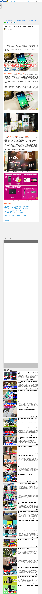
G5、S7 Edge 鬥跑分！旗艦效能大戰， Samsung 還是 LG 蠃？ (16, 213)
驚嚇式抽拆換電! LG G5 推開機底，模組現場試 (13, 205)
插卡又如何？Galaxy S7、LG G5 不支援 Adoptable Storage (16, 212)
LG (13, 29)
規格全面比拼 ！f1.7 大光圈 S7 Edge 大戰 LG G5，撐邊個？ (15, 215)
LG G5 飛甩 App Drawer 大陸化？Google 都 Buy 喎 (14, 211)
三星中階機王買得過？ (32, 20)
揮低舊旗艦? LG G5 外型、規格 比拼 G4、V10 (13, 207)
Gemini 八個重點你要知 (21, 20)
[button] (36, 1)
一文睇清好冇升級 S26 (9, 20)
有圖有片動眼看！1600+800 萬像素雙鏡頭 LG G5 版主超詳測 (16, 208)
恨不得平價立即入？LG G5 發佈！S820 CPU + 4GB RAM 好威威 (16, 206)
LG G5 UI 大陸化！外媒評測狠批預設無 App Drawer (14, 210)
